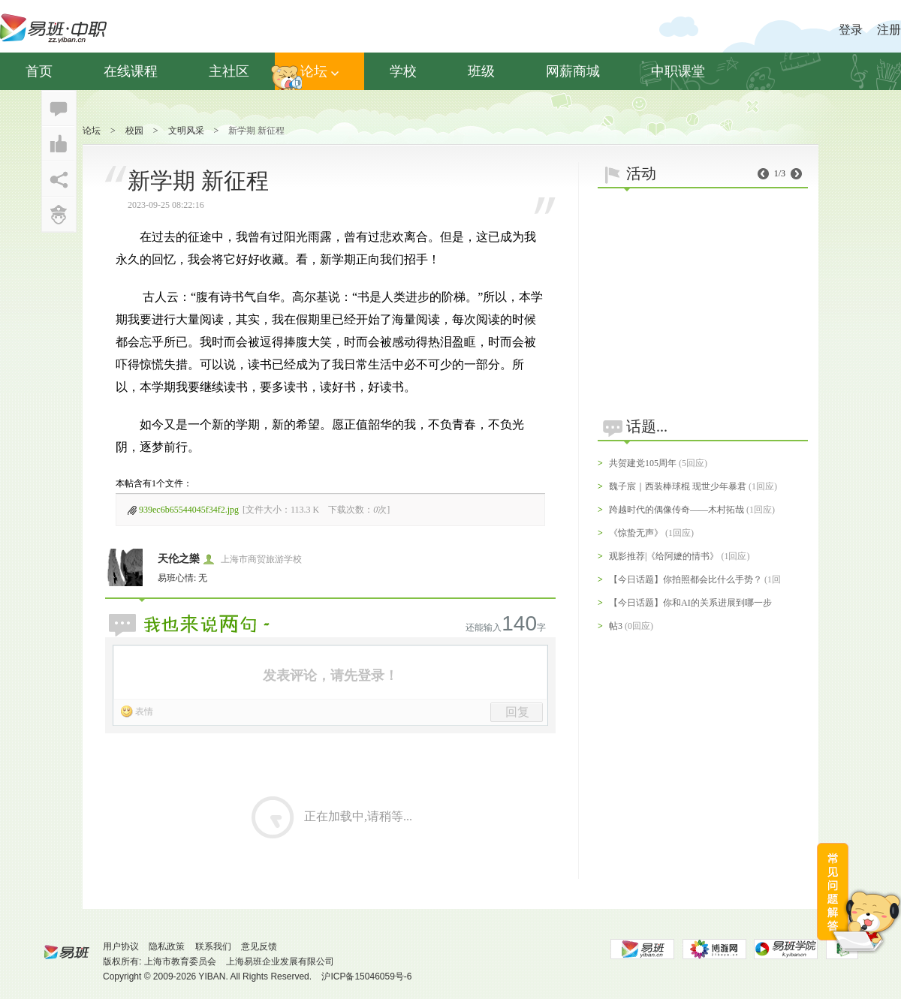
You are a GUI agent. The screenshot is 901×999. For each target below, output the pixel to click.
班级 (481, 71)
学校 (403, 71)
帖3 (615, 626)
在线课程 (131, 71)
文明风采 (186, 130)
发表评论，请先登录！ (330, 675)
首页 (39, 71)
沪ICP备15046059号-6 (366, 976)
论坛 (319, 71)
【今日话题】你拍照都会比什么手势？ (685, 579)
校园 (134, 130)
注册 (889, 29)
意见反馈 (259, 946)
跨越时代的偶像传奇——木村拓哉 (676, 509)
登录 (851, 29)
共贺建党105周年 (643, 463)
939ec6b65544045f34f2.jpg (189, 509)
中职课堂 (678, 71)
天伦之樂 (179, 558)
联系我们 (213, 946)
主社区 (229, 71)
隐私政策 (167, 946)
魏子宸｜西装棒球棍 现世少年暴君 (677, 486)
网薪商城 (573, 71)
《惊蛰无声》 (636, 533)
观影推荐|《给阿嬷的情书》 (664, 556)
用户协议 (121, 946)
